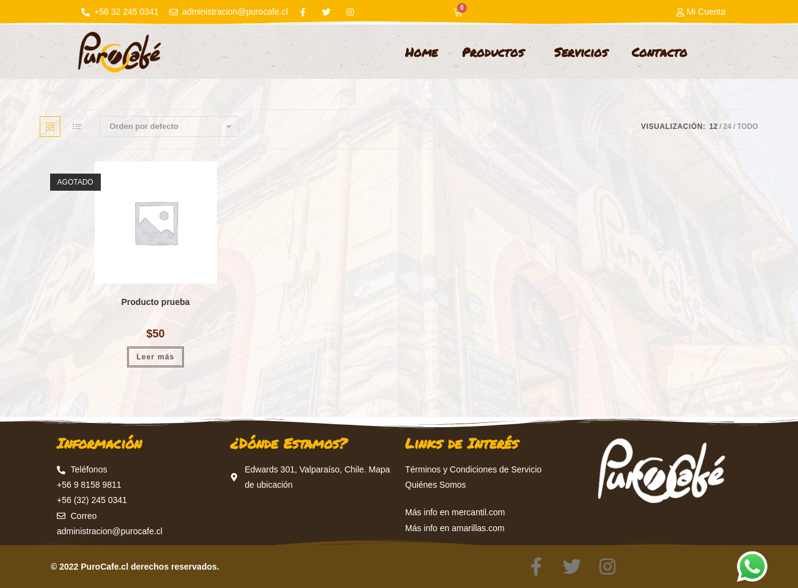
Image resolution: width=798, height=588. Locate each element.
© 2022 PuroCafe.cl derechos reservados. (135, 566)
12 (713, 126)
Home (421, 52)
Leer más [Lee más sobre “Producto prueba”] (155, 357)
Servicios (580, 52)
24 (727, 126)
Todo (747, 126)
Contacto (659, 52)
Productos (496, 52)
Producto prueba (156, 302)
